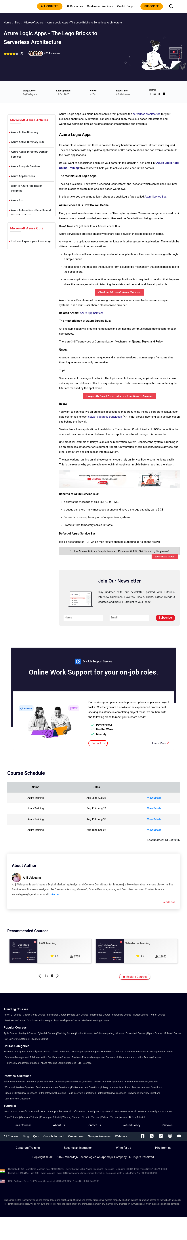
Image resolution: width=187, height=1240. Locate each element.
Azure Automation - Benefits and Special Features (31, 213)
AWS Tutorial (10, 1111)
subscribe (151, 6)
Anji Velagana (32, 877)
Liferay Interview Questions (115, 1087)
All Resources (74, 6)
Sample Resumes (99, 1136)
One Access (75, 1136)
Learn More (161, 743)
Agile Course (10, 1033)
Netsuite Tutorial (90, 1117)
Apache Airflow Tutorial (132, 1117)
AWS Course (100, 1033)
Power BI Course (12, 1014)
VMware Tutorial (109, 1117)
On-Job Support (126, 6)
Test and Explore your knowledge (31, 241)
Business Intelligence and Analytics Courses (27, 1051)
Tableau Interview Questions (111, 1093)
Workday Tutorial (104, 1111)
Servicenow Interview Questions (52, 1087)
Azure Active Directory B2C (27, 142)
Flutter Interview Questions (85, 1087)
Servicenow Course (15, 1020)
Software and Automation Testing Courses (139, 1057)
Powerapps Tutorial (50, 1117)
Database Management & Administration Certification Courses (37, 1057)
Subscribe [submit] (165, 617)
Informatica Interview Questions (141, 1081)
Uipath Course (154, 1033)
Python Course (157, 1014)
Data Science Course (38, 1020)
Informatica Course (100, 1014)
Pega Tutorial (11, 1117)
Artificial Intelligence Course (65, 1020)
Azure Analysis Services (25, 166)
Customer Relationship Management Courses (149, 1051)
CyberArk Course (47, 1033)
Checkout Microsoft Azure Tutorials (119, 292)
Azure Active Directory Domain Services (29, 154)
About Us (59, 1125)
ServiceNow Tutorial (125, 1111)
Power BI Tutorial (147, 1111)
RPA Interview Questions (79, 1081)
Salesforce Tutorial (29, 1111)
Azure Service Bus (155, 196)
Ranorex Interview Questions (147, 1087)
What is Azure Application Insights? (26, 188)
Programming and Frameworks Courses (102, 1051)
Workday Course (66, 1033)
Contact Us (94, 1125)
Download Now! (164, 556)
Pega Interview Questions (81, 1093)
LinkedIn (53, 894)
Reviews (167, 1125)
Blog (17, 22)
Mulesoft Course (172, 1033)
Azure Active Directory (24, 132)
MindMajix (72, 1157)
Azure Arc (17, 200)
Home (7, 22)
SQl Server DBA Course (17, 1039)
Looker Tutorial (63, 1111)
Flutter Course (140, 1014)
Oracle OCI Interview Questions (21, 1093)
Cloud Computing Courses (65, 1051)
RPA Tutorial (47, 1111)
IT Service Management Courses (22, 1063)
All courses (49, 6)
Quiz (36, 1136)
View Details (154, 797)
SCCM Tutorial (165, 1111)
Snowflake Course (121, 1014)
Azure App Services (23, 176)
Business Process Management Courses (93, 1057)
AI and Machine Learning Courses (58, 1063)
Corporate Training (28, 1147)
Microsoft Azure (33, 22)
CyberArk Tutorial (29, 1117)
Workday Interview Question (19, 1087)
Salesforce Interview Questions (20, 1081)
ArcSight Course (27, 1033)
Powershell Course (135, 1033)
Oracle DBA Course (78, 1014)
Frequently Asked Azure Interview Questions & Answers (119, 396)
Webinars (121, 1136)
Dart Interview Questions (17, 1098)
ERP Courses (84, 1063)
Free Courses (23, 1125)
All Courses (11, 1136)
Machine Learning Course (95, 1020)
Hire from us (163, 1147)
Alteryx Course (116, 1033)
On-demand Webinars (100, 6)
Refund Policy (131, 1125)
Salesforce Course (56, 1014)
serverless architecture (147, 114)
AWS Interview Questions (51, 1081)
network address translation (105, 416)
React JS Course (39, 1039)
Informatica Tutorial (83, 1111)
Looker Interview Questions (108, 1081)
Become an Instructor (78, 1147)
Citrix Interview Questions (52, 1093)
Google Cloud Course (34, 1014)
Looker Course (84, 1033)
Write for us (123, 1147)
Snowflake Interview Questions (144, 1093)
